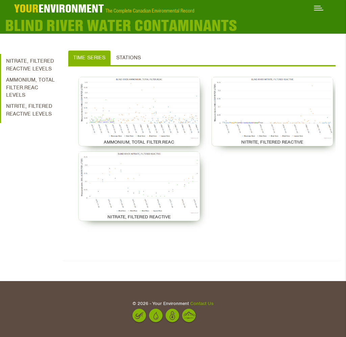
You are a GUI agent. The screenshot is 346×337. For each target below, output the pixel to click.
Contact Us (202, 303)
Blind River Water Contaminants (121, 25)
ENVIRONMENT (59, 8)
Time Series (89, 57)
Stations (128, 57)
